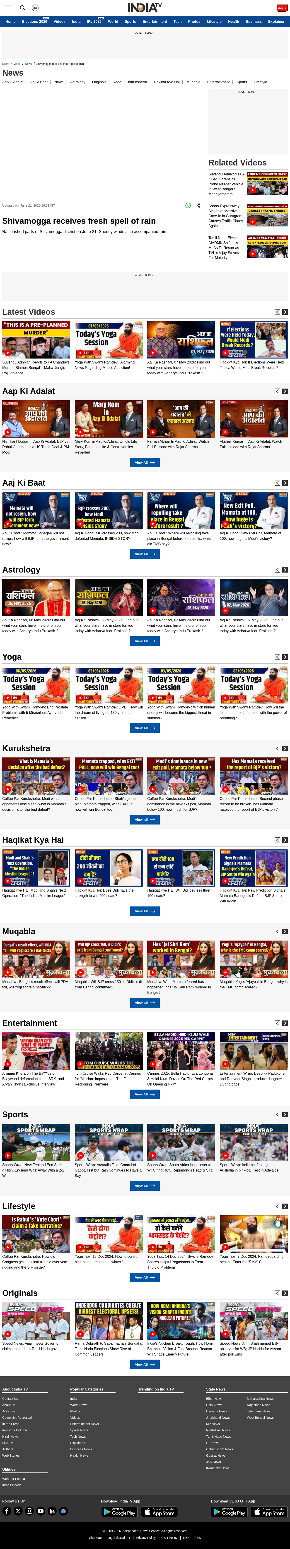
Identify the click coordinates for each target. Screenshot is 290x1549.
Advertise (8, 1411)
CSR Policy (169, 1538)
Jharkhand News (218, 1417)
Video (17, 63)
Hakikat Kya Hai (167, 82)
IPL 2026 (94, 21)
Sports (130, 21)
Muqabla (193, 82)
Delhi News (214, 1405)
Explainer (276, 21)
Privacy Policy (146, 1538)
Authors (7, 1449)
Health (233, 21)
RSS (197, 1538)
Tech (178, 21)
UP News (212, 1443)
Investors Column (14, 1430)
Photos (194, 21)
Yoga (117, 82)
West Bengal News (260, 1417)
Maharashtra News (260, 1398)
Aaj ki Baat (38, 82)
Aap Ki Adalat (28, 391)
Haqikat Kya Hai (33, 840)
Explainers (77, 1443)
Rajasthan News (258, 1405)
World (113, 21)
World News (78, 1405)
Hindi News (10, 1436)
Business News (81, 1449)
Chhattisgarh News (219, 1449)
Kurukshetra (26, 748)
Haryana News (216, 1411)
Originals (99, 82)
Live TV (7, 1443)
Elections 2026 (34, 21)
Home (10, 21)
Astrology (77, 82)
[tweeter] (18, 1511)
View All (145, 462)
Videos (59, 21)
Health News (79, 1455)
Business (254, 21)
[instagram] (29, 1511)
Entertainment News (84, 1424)
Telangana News (259, 1411)
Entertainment (155, 21)
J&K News (213, 1462)
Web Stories (10, 1455)
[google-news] (63, 1511)
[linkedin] (52, 1511)
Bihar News (214, 1398)
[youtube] (40, 1511)
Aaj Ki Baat (23, 482)
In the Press (10, 1424)
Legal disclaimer (118, 1538)
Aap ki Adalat (12, 82)
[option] (36, 348)
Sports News (79, 1430)
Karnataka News (218, 1468)
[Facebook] (6, 1511)
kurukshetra (137, 82)
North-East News (218, 1430)
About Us (8, 1405)
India (76, 21)
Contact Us (10, 1398)
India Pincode (12, 1485)
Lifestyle (214, 21)
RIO (186, 1538)
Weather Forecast (14, 1479)
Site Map (95, 1538)
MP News (213, 1424)
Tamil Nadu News (218, 1436)
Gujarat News (215, 1455)
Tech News (78, 1436)
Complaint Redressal (17, 1417)
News (5, 63)
